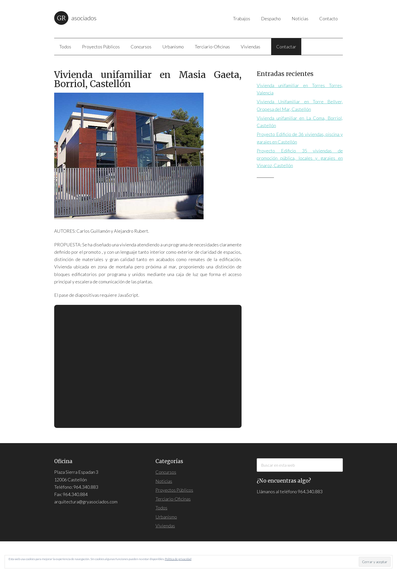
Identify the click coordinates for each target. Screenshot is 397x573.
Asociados (83, 18)
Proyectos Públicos (174, 490)
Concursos (165, 472)
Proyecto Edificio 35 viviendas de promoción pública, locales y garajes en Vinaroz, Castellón (300, 158)
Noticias (163, 481)
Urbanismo (166, 517)
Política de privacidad (178, 559)
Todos (161, 507)
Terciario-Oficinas (173, 499)
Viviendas (165, 525)
